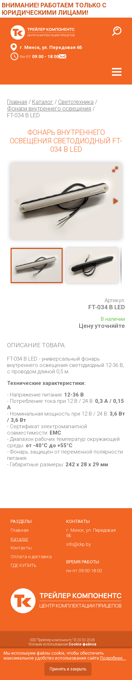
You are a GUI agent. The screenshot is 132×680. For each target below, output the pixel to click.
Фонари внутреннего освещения (49, 108)
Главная (17, 102)
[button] (115, 169)
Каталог (42, 102)
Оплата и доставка (31, 556)
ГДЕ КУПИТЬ (24, 565)
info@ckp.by (78, 544)
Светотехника (76, 102)
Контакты (21, 547)
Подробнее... (113, 658)
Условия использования (62, 644)
